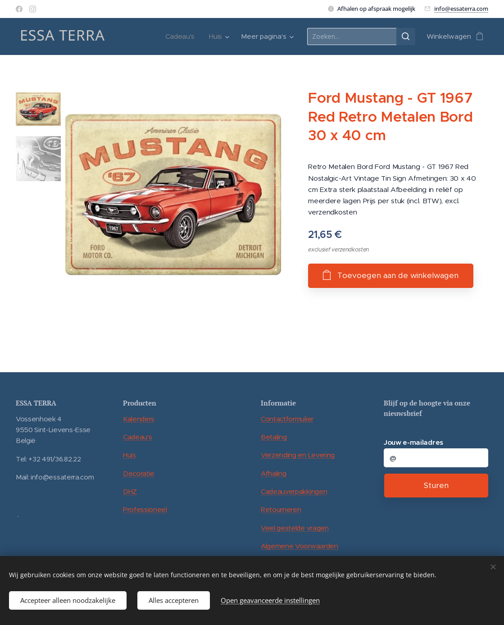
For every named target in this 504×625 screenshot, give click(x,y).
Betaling (273, 437)
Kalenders (138, 419)
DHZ (130, 491)
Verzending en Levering (298, 455)
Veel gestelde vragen (295, 528)
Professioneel (145, 509)
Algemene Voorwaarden (299, 546)
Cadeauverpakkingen (294, 491)
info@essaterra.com (461, 9)
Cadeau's (137, 437)
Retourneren (281, 509)
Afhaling (273, 473)
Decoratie (138, 473)
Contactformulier (287, 419)
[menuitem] (181, 36)
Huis (129, 455)
